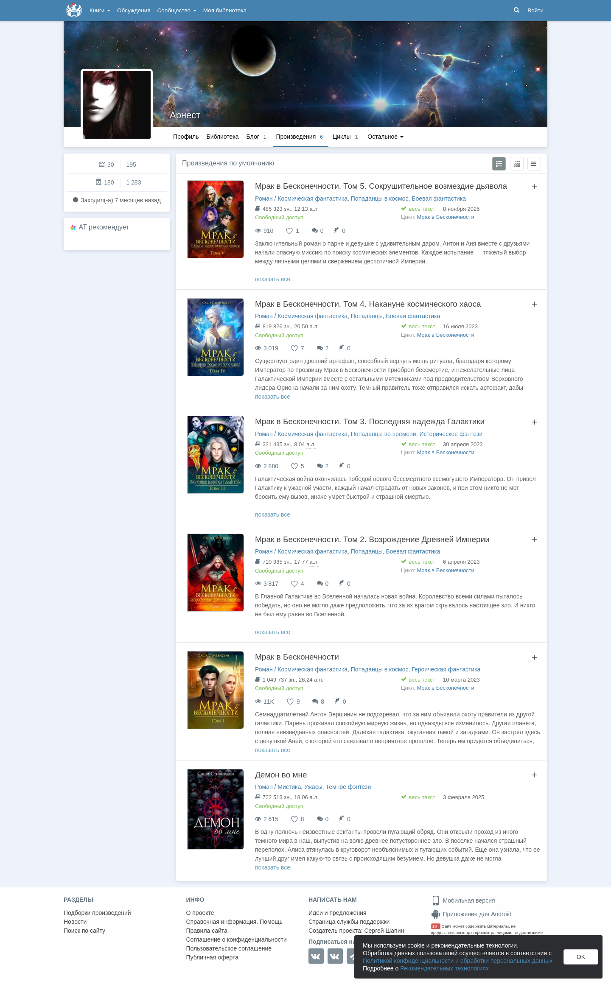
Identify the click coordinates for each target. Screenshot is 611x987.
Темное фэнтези (348, 786)
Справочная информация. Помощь (234, 921)
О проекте (200, 912)
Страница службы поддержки (349, 921)
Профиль (186, 136)
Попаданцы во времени (383, 434)
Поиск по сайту (84, 930)
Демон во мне (281, 774)
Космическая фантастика (312, 198)
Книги (100, 10)
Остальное (385, 136)
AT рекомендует (104, 227)
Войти (535, 10)
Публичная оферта (212, 957)
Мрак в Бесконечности (445, 217)
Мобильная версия (463, 900)
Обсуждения (133, 10)
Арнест (185, 115)
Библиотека (222, 136)
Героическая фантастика (446, 669)
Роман (264, 198)
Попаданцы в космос (380, 198)
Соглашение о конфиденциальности (236, 939)
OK (581, 956)
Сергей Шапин (384, 930)
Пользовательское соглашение (229, 948)
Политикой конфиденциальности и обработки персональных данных (457, 960)
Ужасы (313, 786)
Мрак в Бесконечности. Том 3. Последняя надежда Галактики (370, 421)
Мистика (289, 786)
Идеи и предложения (337, 912)
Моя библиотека (225, 10)
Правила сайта (206, 930)
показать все (272, 279)
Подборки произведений (97, 912)
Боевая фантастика (439, 198)
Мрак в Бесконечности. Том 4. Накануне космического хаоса (368, 303)
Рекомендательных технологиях (444, 968)
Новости (75, 921)
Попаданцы (367, 316)
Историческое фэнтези (450, 434)
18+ (436, 926)
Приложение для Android (471, 914)
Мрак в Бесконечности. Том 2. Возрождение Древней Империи (372, 539)
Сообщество (176, 10)
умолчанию (256, 163)
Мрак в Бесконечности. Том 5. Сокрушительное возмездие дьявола (381, 186)
